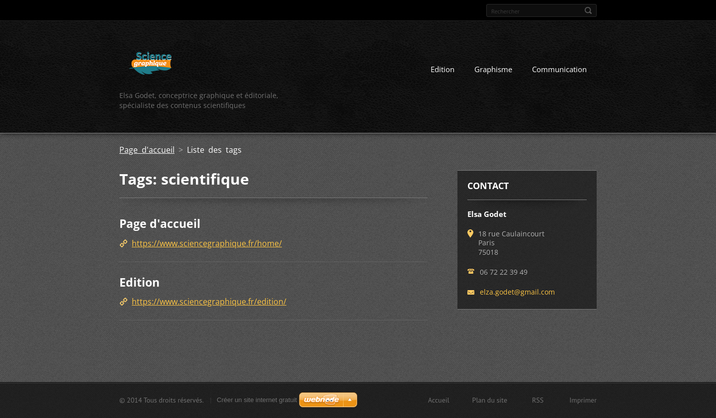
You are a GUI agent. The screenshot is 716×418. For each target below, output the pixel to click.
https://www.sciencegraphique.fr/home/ (207, 243)
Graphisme (493, 69)
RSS (537, 400)
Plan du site (489, 400)
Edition (442, 69)
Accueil (438, 400)
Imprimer (583, 400)
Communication (559, 69)
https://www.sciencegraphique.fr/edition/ (209, 301)
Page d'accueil (147, 149)
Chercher (588, 10)
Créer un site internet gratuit (257, 400)
